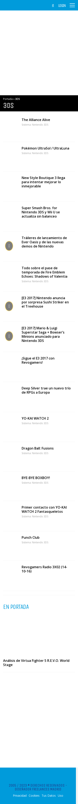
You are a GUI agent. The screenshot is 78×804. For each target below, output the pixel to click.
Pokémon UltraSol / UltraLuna (45, 148)
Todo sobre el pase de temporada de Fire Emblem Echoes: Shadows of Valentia (44, 272)
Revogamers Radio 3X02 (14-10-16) (44, 569)
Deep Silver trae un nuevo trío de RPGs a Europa (46, 390)
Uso (60, 795)
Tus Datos (49, 795)
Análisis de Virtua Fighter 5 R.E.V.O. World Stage (36, 662)
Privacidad (20, 795)
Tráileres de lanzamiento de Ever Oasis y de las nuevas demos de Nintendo (44, 242)
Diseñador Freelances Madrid (38, 789)
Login (62, 6)
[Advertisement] (39, 53)
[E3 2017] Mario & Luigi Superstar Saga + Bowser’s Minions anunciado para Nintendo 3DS (43, 334)
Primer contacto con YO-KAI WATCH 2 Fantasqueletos (44, 509)
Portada (8, 99)
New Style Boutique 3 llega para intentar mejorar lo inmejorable (43, 181)
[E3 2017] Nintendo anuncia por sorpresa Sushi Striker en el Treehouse (45, 302)
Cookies (34, 795)
